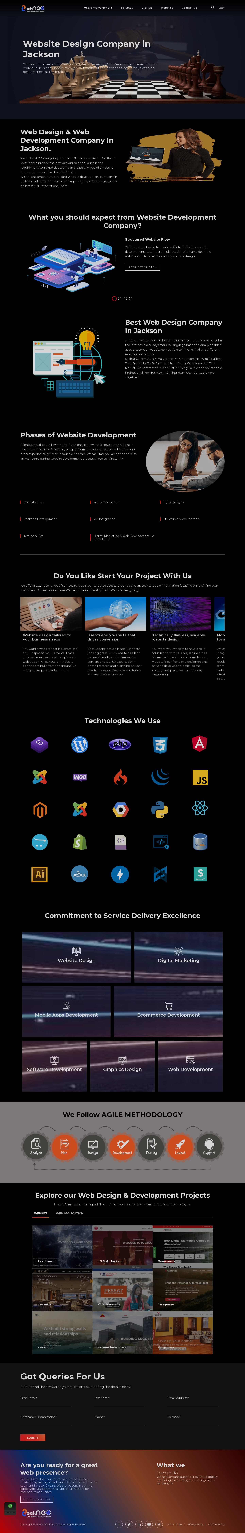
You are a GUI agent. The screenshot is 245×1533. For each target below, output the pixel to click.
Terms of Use (175, 1524)
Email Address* (178, 1398)
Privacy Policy (195, 1524)
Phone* (99, 1417)
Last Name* (102, 1398)
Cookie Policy (216, 1524)
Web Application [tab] (69, 1213)
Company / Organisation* (38, 1417)
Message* (174, 1417)
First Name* (28, 1398)
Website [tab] (40, 1213)
